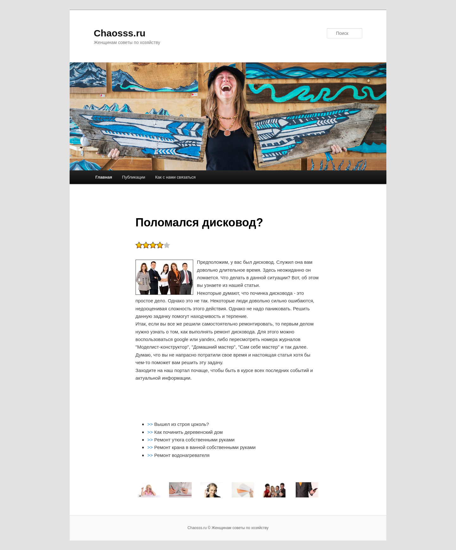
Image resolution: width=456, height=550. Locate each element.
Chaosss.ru (119, 33)
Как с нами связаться (175, 177)
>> (150, 424)
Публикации (133, 177)
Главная (103, 177)
